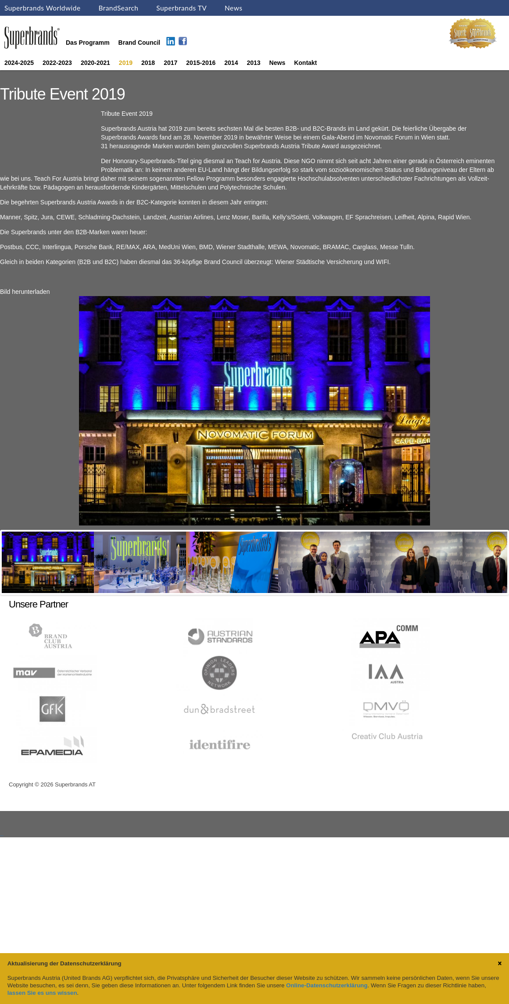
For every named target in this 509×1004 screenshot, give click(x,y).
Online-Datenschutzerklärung (326, 985)
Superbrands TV (181, 8)
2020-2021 (95, 62)
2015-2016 (200, 62)
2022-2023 (57, 62)
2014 (231, 62)
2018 (148, 62)
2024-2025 (19, 62)
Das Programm (88, 42)
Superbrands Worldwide (42, 8)
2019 (126, 62)
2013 (253, 62)
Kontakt (305, 62)
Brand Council (139, 42)
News (233, 8)
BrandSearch (118, 8)
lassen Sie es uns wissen (42, 993)
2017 (170, 62)
